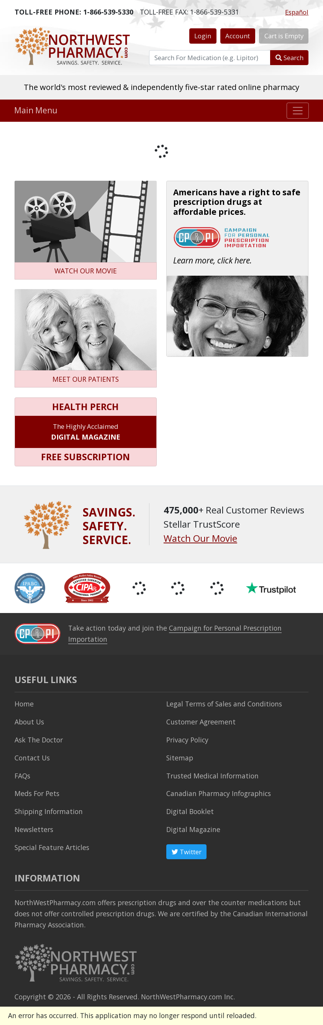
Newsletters (34, 829)
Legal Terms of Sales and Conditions (224, 703)
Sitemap (179, 757)
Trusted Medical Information (212, 775)
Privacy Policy (187, 739)
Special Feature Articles (52, 847)
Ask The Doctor (39, 739)
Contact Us (32, 757)
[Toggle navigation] (298, 111)
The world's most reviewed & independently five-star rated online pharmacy (161, 87)
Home (24, 703)
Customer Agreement (201, 721)
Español (296, 12)
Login (202, 35)
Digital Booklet (190, 811)
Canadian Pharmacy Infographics (218, 793)
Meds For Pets (37, 793)
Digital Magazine (193, 829)
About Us (29, 721)
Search (289, 57)
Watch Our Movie (200, 538)
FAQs (22, 775)
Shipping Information (49, 811)
